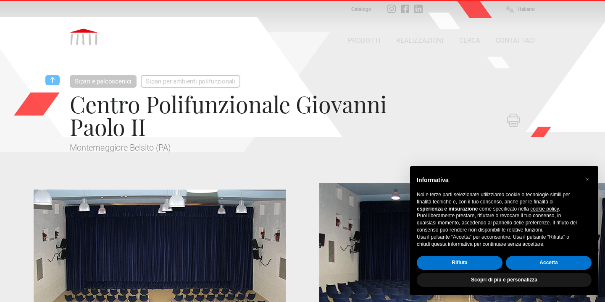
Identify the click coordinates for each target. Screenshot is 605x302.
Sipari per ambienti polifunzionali (190, 81)
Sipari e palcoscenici (103, 81)
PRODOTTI (364, 40)
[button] (587, 179)
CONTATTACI (515, 40)
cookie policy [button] (544, 209)
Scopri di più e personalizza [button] (504, 280)
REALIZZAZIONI (419, 40)
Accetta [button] (548, 263)
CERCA (469, 40)
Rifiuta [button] (459, 263)
